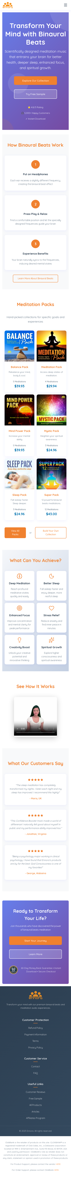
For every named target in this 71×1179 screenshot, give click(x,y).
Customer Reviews (35, 1092)
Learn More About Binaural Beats (35, 278)
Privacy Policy (35, 1047)
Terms (35, 1041)
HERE (58, 1164)
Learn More (35, 954)
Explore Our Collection (35, 80)
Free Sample (35, 1098)
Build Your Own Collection (51, 532)
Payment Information (35, 1034)
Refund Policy (35, 1027)
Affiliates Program (35, 1118)
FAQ (35, 1073)
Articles (35, 1111)
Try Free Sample (35, 94)
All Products (35, 1105)
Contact (35, 1066)
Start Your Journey (35, 940)
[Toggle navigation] (65, 5)
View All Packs (15, 532)
